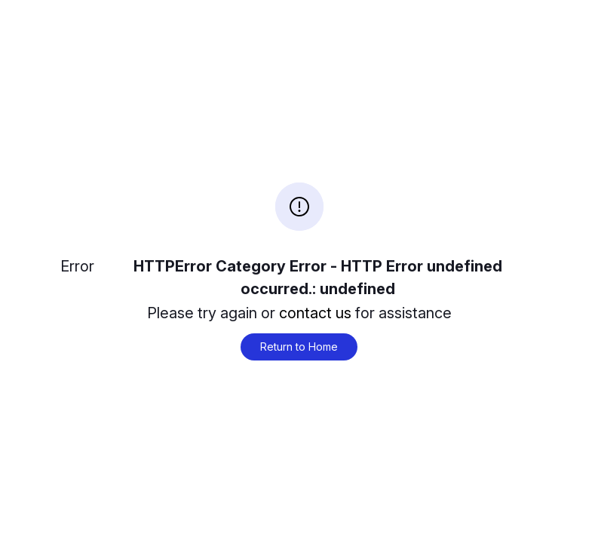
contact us (315, 313)
